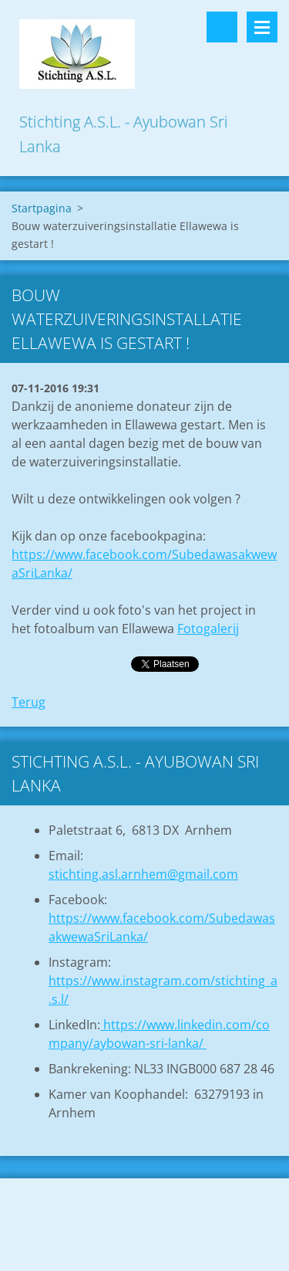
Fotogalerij (208, 628)
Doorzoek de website (222, 27)
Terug (28, 701)
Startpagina (42, 208)
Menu (262, 27)
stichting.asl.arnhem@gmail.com (143, 874)
